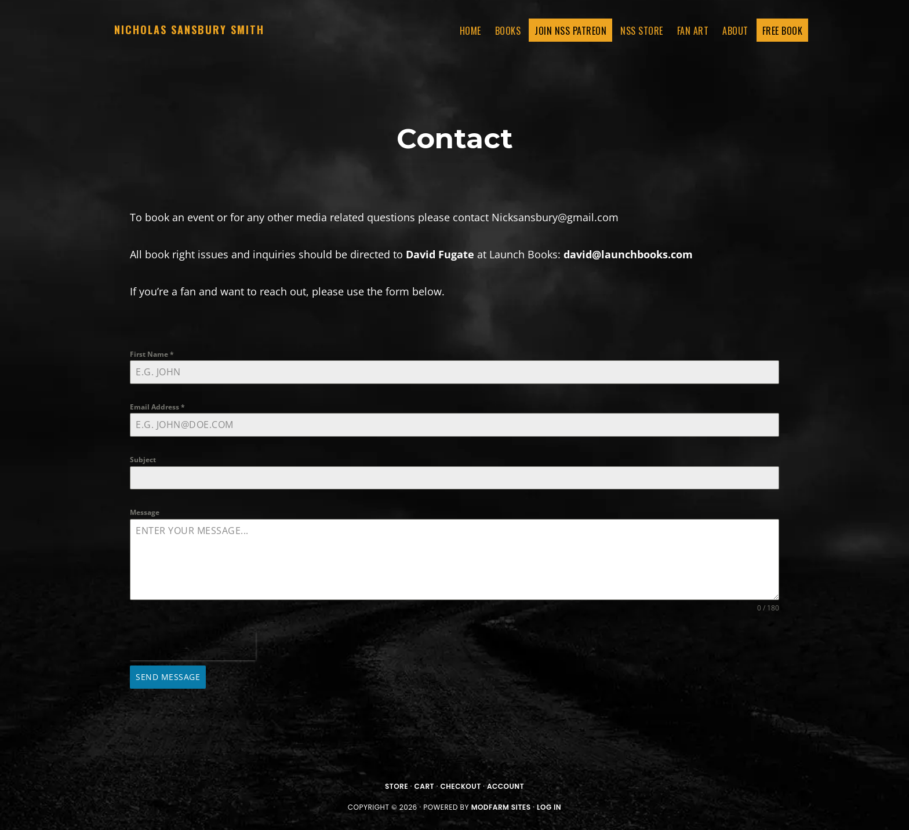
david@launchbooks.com (628, 254)
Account (505, 786)
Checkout (460, 786)
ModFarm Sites (501, 807)
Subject (143, 460)
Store (396, 786)
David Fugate (440, 254)
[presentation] (193, 645)
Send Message (168, 676)
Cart (424, 786)
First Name (152, 354)
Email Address (157, 407)
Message (144, 512)
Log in (549, 807)
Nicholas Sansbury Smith (189, 29)
